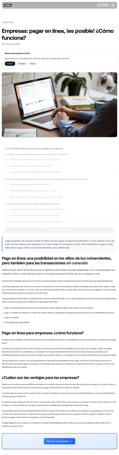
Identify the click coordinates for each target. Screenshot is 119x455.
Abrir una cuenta (103, 5)
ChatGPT (10, 64)
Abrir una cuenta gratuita (59, 441)
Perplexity (21, 64)
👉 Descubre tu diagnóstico (59, 231)
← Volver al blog (7, 22)
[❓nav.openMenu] (113, 5)
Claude (32, 64)
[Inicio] (8, 5)
